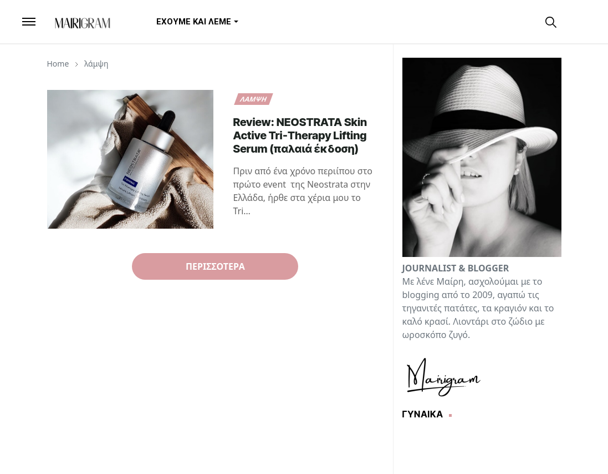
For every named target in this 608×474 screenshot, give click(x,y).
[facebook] (513, 21)
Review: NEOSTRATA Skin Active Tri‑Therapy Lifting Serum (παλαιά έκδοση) (300, 135)
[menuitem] (193, 22)
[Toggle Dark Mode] (572, 21)
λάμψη (253, 99)
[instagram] (532, 21)
